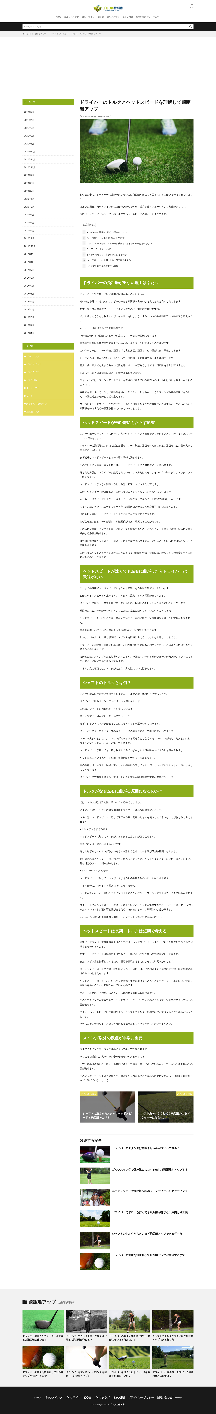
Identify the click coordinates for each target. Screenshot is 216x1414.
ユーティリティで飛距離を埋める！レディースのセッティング (150, 1190)
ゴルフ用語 (127, 16)
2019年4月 (29, 307)
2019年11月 (29, 252)
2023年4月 (29, 112)
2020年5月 (29, 205)
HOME (58, 16)
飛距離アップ (40, 34)
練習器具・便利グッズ (36, 400)
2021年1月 (29, 143)
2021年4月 (29, 120)
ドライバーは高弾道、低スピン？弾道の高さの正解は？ (172, 1373)
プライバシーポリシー (140, 1396)
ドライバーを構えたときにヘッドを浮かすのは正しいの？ (129, 1373)
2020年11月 (29, 159)
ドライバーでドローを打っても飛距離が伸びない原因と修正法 (150, 1211)
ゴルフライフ (88, 16)
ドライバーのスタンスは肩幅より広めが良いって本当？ (146, 1147)
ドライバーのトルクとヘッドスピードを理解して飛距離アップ (75, 34)
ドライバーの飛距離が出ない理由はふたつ (104, 232)
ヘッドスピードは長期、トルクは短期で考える (106, 259)
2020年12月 (29, 151)
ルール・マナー (33, 385)
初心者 (101, 16)
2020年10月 (29, 166)
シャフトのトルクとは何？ (97, 248)
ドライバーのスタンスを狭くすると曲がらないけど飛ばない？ (129, 1337)
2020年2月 (29, 229)
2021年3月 (29, 127)
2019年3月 (29, 315)
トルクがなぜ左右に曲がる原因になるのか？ (105, 254)
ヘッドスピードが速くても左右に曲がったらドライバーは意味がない (117, 243)
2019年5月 (29, 299)
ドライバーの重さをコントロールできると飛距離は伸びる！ (42, 1337)
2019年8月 (29, 276)
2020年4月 (29, 213)
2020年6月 (29, 198)
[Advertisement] (108, 67)
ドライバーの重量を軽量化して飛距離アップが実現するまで (148, 1254)
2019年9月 (29, 268)
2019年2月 (29, 322)
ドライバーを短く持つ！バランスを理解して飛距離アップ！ (86, 1373)
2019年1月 (29, 330)
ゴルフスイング (71, 16)
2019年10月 (29, 260)
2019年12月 (29, 244)
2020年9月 (29, 174)
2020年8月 (29, 182)
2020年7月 (29, 190)
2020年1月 (29, 237)
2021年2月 (29, 135)
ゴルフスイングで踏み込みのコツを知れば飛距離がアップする (150, 1169)
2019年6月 (29, 291)
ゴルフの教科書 (117, 1403)
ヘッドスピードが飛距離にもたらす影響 (103, 237)
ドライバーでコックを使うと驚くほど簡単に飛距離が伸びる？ (86, 1337)
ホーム (41, 1396)
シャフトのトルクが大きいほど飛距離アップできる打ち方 (147, 1233)
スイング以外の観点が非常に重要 (100, 265)
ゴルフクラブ (113, 16)
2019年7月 (29, 283)
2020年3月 (29, 221)
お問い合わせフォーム (146, 16)
